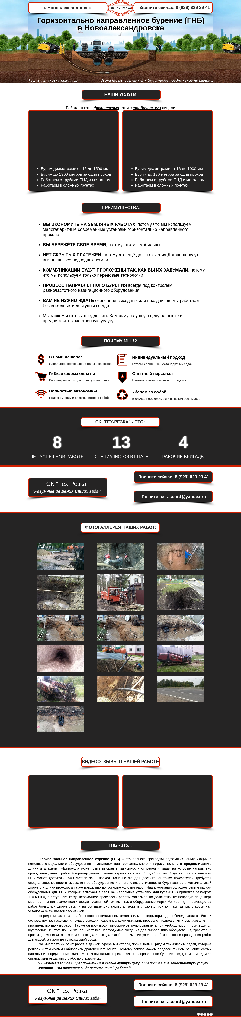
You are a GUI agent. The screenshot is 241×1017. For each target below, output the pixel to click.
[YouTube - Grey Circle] (208, 1014)
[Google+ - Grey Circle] (204, 1014)
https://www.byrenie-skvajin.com (75, 1014)
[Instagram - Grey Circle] (211, 1014)
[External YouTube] (168, 136)
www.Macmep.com (60, 1008)
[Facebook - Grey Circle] (198, 1014)
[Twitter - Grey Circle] (201, 1014)
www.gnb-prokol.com (61, 1011)
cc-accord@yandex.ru (183, 496)
